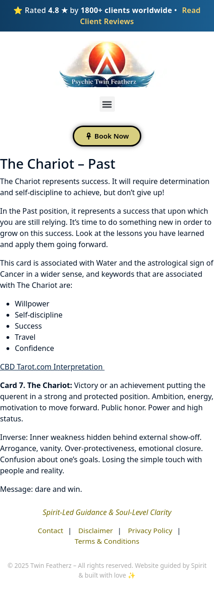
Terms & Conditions (107, 541)
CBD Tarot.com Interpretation (52, 367)
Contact (50, 530)
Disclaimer (95, 530)
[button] (107, 104)
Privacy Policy (150, 530)
